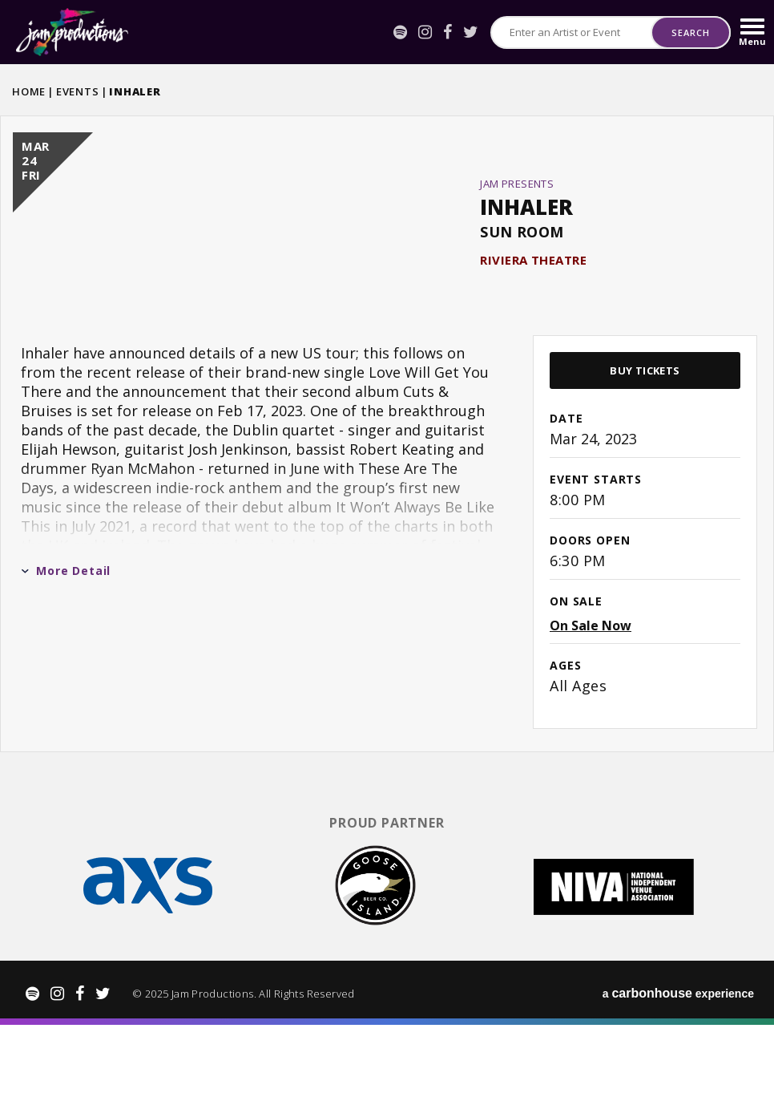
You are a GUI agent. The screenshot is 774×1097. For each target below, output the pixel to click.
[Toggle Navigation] (752, 32)
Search (690, 32)
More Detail (66, 646)
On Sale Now (590, 701)
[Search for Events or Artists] (571, 32)
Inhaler (526, 244)
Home (29, 91)
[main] (387, 470)
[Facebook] (447, 32)
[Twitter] (470, 32)
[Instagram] (425, 32)
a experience (678, 1065)
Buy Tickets (644, 446)
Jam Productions (72, 32)
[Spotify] (400, 32)
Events (77, 91)
